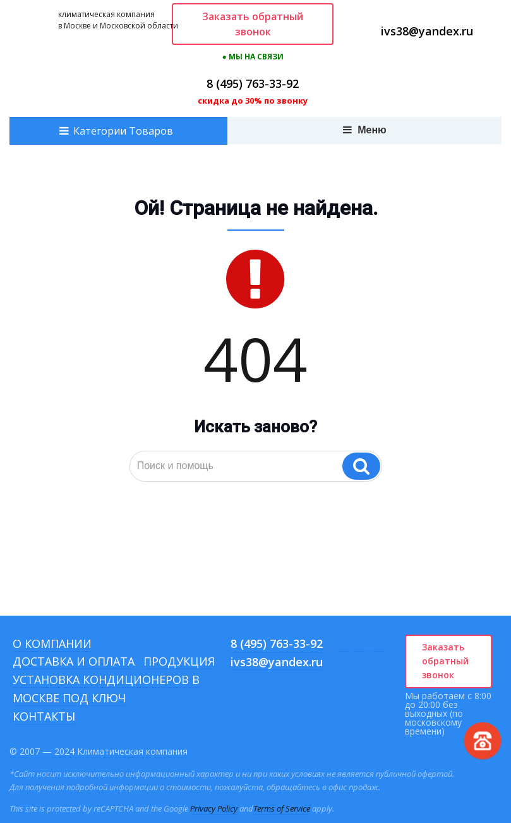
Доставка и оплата (74, 661)
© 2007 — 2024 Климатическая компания (98, 751)
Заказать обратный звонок (252, 24)
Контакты (44, 716)
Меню (364, 130)
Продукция (179, 661)
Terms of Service (281, 808)
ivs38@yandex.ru (427, 31)
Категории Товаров (123, 131)
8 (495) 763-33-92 (253, 83)
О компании (52, 643)
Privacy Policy (213, 808)
